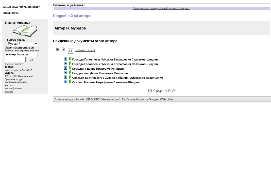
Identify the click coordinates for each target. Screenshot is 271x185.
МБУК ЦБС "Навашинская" (103, 99)
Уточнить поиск (85, 50)
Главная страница (17, 22)
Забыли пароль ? (14, 64)
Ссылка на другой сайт (69, 99)
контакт (9, 91)
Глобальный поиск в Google (140, 99)
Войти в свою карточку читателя (22, 50)
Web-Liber (166, 99)
